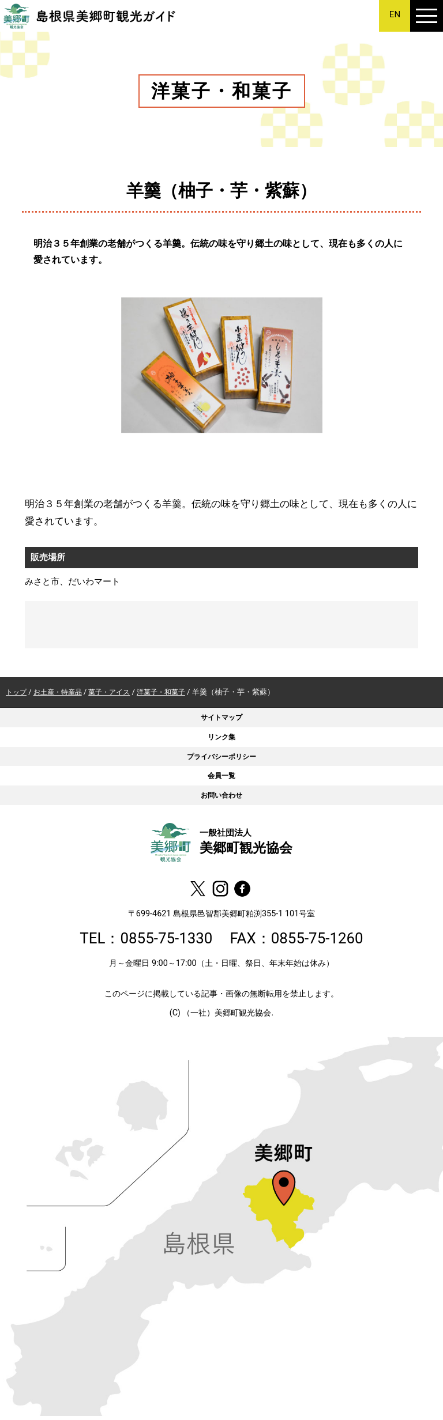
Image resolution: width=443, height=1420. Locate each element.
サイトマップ (221, 718)
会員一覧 (221, 778)
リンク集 (221, 738)
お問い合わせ (221, 798)
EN (395, 14)
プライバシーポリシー (221, 758)
